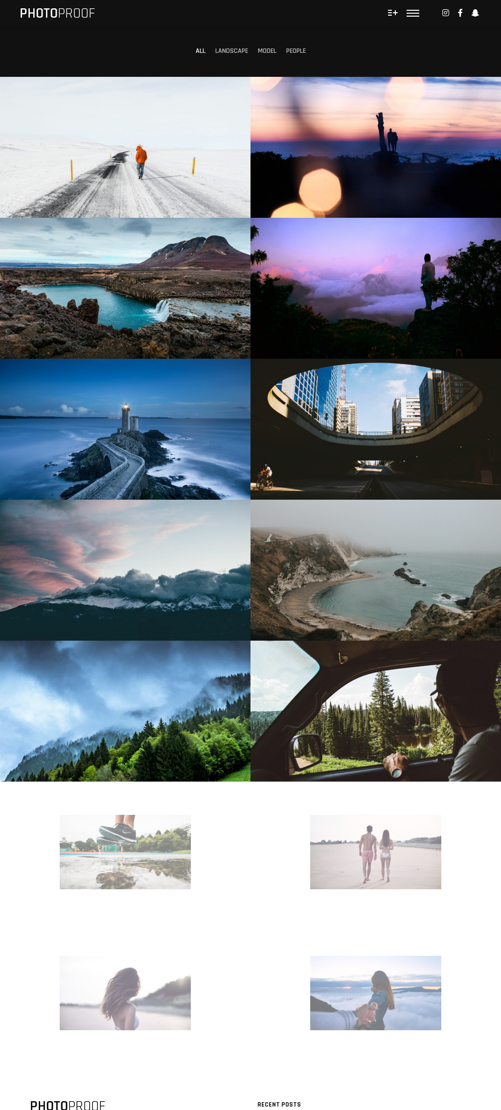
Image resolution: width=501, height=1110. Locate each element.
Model (267, 50)
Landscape (231, 50)
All (200, 50)
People (296, 50)
